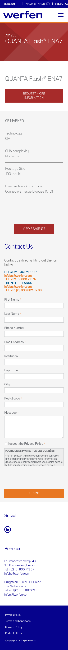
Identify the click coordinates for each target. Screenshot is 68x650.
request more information (34, 95)
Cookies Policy (13, 627)
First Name (11, 299)
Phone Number (14, 328)
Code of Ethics (13, 633)
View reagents (34, 228)
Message (10, 412)
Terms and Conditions (18, 621)
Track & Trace (37, 4)
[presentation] (30, 477)
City (7, 384)
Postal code (12, 398)
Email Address (14, 342)
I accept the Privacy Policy (25, 443)
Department (12, 370)
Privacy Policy (13, 615)
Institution (11, 356)
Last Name (11, 313)
